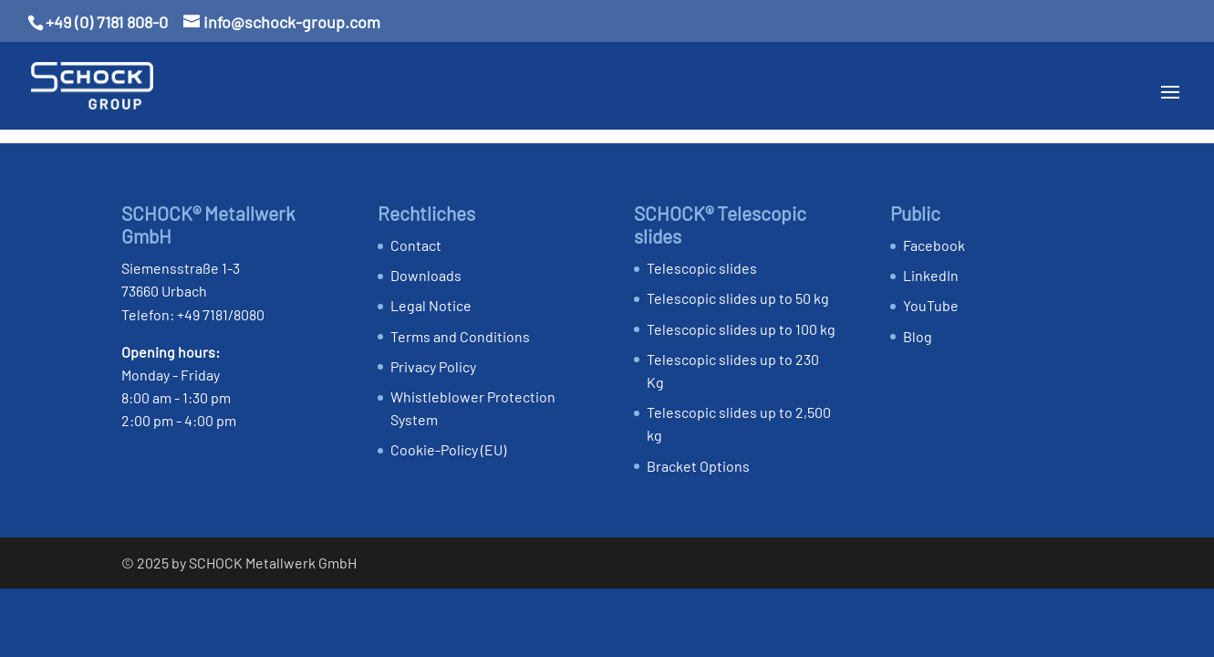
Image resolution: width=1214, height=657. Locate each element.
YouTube (931, 305)
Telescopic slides (702, 267)
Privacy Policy (433, 366)
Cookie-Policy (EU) (448, 449)
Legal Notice (431, 305)
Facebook (934, 245)
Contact (415, 245)
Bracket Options (698, 465)
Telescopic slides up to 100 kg (741, 329)
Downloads (426, 275)
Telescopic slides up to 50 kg (738, 298)
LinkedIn (931, 275)
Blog (917, 336)
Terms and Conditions (460, 336)
